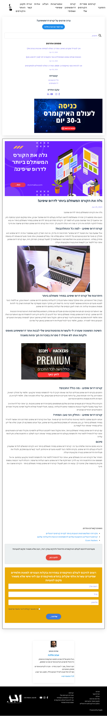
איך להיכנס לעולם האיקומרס (64, 700)
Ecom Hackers (91, 540)
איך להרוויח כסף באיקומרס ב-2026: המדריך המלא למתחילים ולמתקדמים (53, 66)
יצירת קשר (29, 6)
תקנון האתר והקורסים (20, 8)
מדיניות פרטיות (95, 699)
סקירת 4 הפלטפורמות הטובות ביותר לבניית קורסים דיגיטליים (72, 533)
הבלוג (45, 4)
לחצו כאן (53, 557)
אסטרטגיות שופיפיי (56, 6)
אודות (37, 4)
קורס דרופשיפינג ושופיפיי (70, 8)
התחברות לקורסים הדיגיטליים (90, 704)
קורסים (92, 4)
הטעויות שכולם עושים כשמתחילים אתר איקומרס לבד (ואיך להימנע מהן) (53, 57)
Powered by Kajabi (96, 710)
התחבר (101, 7)
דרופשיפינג (53, 83)
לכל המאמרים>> (67, 676)
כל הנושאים (53, 80)
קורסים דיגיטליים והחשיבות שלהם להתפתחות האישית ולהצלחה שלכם (67, 537)
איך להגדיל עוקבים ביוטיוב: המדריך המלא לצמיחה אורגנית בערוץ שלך (54, 49)
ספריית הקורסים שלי (82, 8)
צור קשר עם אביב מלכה (53, 27)
